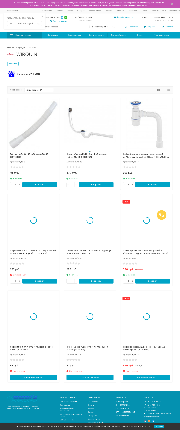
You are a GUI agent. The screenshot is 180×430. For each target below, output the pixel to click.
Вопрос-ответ (95, 11)
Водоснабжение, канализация (67, 410)
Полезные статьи (95, 423)
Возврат (80, 11)
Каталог (13, 64)
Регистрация (174, 11)
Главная (10, 48)
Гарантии (156, 11)
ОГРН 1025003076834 (125, 412)
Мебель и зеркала (67, 420)
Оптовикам (120, 11)
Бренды (145, 11)
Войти (164, 11)
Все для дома (74, 35)
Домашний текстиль (69, 402)
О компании (47, 11)
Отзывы (108, 11)
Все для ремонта (96, 35)
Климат (140, 35)
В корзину (40, 184)
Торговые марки (161, 35)
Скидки (60, 11)
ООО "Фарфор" (122, 402)
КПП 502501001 (122, 409)
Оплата (70, 11)
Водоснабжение (118, 35)
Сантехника (52, 35)
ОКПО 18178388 (122, 416)
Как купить (92, 416)
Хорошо (159, 426)
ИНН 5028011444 (123, 405)
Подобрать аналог (33, 377)
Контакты (133, 11)
